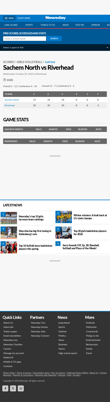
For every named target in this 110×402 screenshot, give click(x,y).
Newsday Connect (40, 335)
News (66, 25)
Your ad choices (58, 373)
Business (62, 344)
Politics (62, 335)
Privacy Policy (9, 373)
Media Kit (8, 357)
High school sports (67, 353)
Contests (7, 366)
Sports (29, 25)
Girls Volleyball (29, 62)
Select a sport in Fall (13, 47)
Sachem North (12, 99)
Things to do (48, 25)
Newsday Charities (12, 344)
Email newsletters (12, 335)
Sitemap (61, 375)
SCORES (8, 62)
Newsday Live (10, 340)
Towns (61, 348)
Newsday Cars (38, 322)
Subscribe (8, 327)
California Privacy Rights (77, 373)
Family (89, 348)
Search (54, 38)
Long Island (11, 25)
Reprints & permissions (23, 375)
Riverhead (10, 105)
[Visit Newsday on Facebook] (5, 388)
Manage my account (13, 353)
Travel (89, 353)
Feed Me (79, 25)
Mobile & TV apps (12, 361)
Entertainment (93, 340)
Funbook (90, 322)
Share (8, 80)
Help (69, 375)
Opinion (95, 25)
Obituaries (91, 327)
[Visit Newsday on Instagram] (21, 388)
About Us (8, 322)
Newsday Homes (39, 327)
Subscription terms (41, 373)
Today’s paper (10, 331)
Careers (7, 348)
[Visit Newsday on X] (13, 388)
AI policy (76, 375)
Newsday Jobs (38, 331)
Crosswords (92, 331)
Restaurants (92, 344)
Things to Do (92, 335)
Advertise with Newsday (45, 375)
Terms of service (24, 373)
